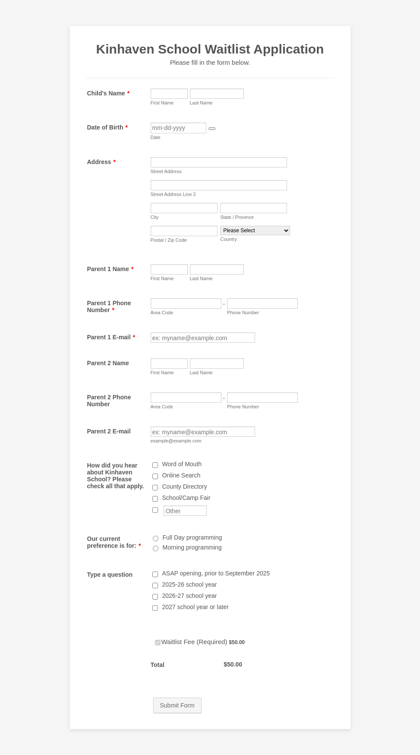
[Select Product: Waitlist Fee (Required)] (158, 642)
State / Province (237, 217)
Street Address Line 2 (173, 194)
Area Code (162, 312)
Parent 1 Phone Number (109, 306)
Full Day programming (192, 537)
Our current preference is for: (114, 542)
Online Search (181, 475)
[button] (211, 128)
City (155, 217)
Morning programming (192, 547)
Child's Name (108, 93)
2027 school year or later (195, 606)
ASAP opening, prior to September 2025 (216, 573)
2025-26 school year (189, 584)
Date (156, 137)
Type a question (110, 574)
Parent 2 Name (108, 363)
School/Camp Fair (186, 497)
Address (101, 161)
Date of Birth (107, 127)
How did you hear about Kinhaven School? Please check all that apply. (115, 476)
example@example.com (176, 440)
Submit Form (177, 705)
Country (228, 239)
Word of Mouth (182, 464)
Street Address (166, 171)
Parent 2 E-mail (109, 431)
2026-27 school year (189, 595)
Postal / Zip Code (169, 240)
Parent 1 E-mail (111, 337)
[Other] (155, 510)
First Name (162, 102)
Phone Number (243, 312)
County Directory (184, 486)
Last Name (201, 102)
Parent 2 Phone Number (109, 401)
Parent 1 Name (110, 268)
